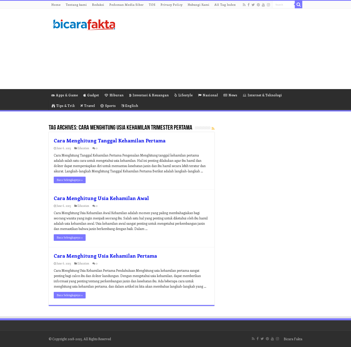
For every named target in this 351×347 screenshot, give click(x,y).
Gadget (91, 95)
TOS (152, 5)
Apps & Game (64, 95)
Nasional (208, 95)
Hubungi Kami (198, 5)
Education (83, 148)
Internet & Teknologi (262, 95)
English (129, 105)
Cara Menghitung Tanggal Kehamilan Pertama (109, 140)
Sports (108, 105)
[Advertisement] (207, 49)
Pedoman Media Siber (126, 5)
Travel (87, 105)
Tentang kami (76, 5)
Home (56, 5)
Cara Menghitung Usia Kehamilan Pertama (105, 255)
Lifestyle (183, 95)
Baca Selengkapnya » (70, 180)
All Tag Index (225, 5)
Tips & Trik (63, 105)
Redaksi (98, 5)
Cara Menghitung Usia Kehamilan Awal (101, 198)
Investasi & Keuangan (149, 95)
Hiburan (114, 95)
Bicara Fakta (293, 339)
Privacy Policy (171, 5)
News (230, 95)
